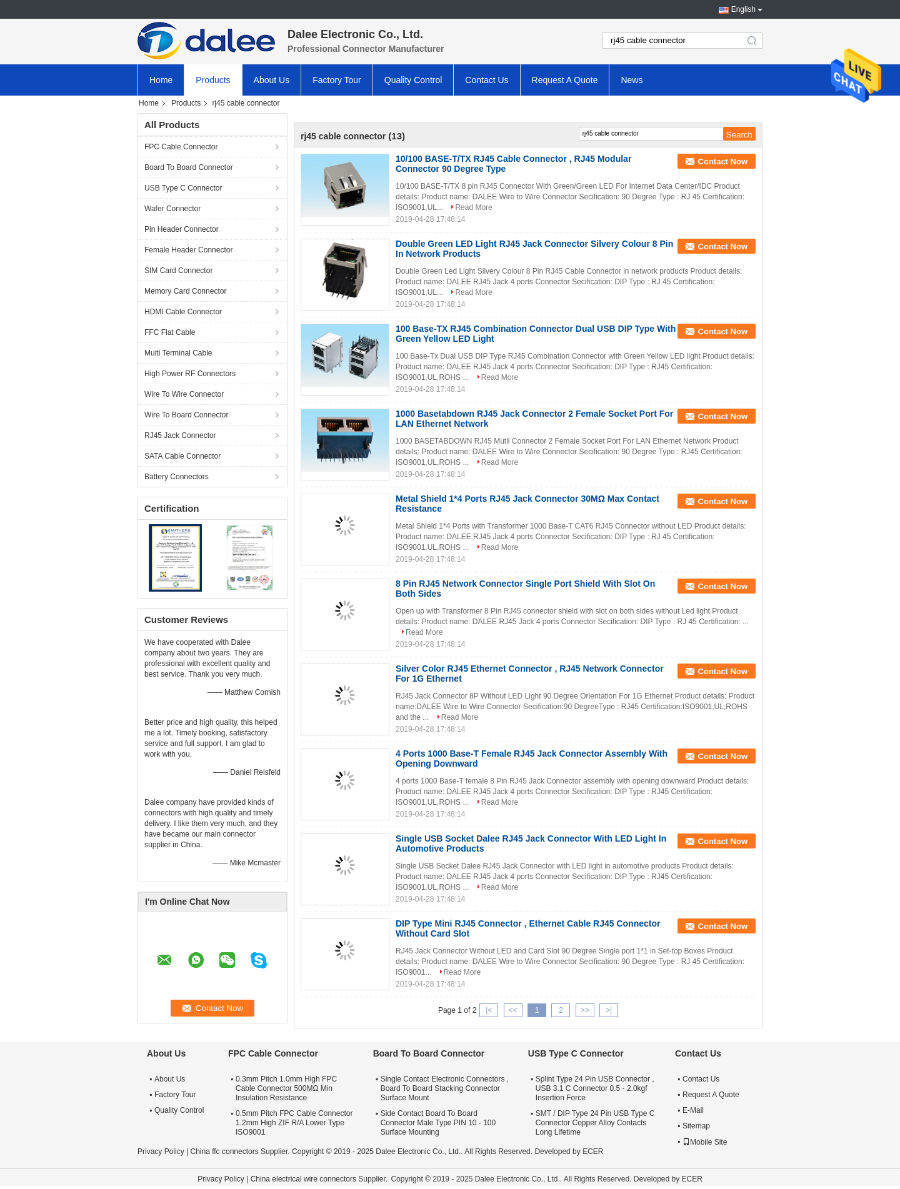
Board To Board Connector (188, 167)
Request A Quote (565, 80)
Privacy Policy (161, 1151)
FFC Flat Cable (169, 332)
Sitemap (696, 1126)
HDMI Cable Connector (183, 311)
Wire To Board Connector (186, 414)
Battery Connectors (176, 476)
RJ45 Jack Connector (180, 435)
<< (513, 1010)
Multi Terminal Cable (178, 353)
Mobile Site (704, 1142)
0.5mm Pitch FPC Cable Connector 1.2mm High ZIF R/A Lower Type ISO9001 (294, 1123)
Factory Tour (336, 80)
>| (609, 1010)
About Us (272, 80)
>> (585, 1010)
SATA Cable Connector (182, 456)
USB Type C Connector (183, 188)
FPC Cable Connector (181, 146)
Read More (473, 207)
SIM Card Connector (178, 270)
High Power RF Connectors (190, 373)
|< (489, 1010)
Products (213, 80)
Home (160, 80)
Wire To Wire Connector (184, 394)
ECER (592, 1151)
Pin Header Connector (181, 229)
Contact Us (486, 80)
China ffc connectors (224, 1151)
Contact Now (723, 161)
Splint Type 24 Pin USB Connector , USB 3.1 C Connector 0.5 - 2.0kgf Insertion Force (595, 1088)
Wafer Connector (172, 208)
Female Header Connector (188, 250)
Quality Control (413, 80)
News (631, 80)
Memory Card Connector (185, 291)
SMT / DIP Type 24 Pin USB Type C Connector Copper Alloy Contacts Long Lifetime (595, 1123)
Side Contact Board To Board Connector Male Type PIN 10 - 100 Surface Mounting (438, 1123)
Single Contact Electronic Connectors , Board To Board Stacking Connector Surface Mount (445, 1088)
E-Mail (693, 1110)
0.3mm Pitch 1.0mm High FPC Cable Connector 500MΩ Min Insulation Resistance (286, 1088)
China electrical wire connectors (303, 1179)
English (743, 9)
